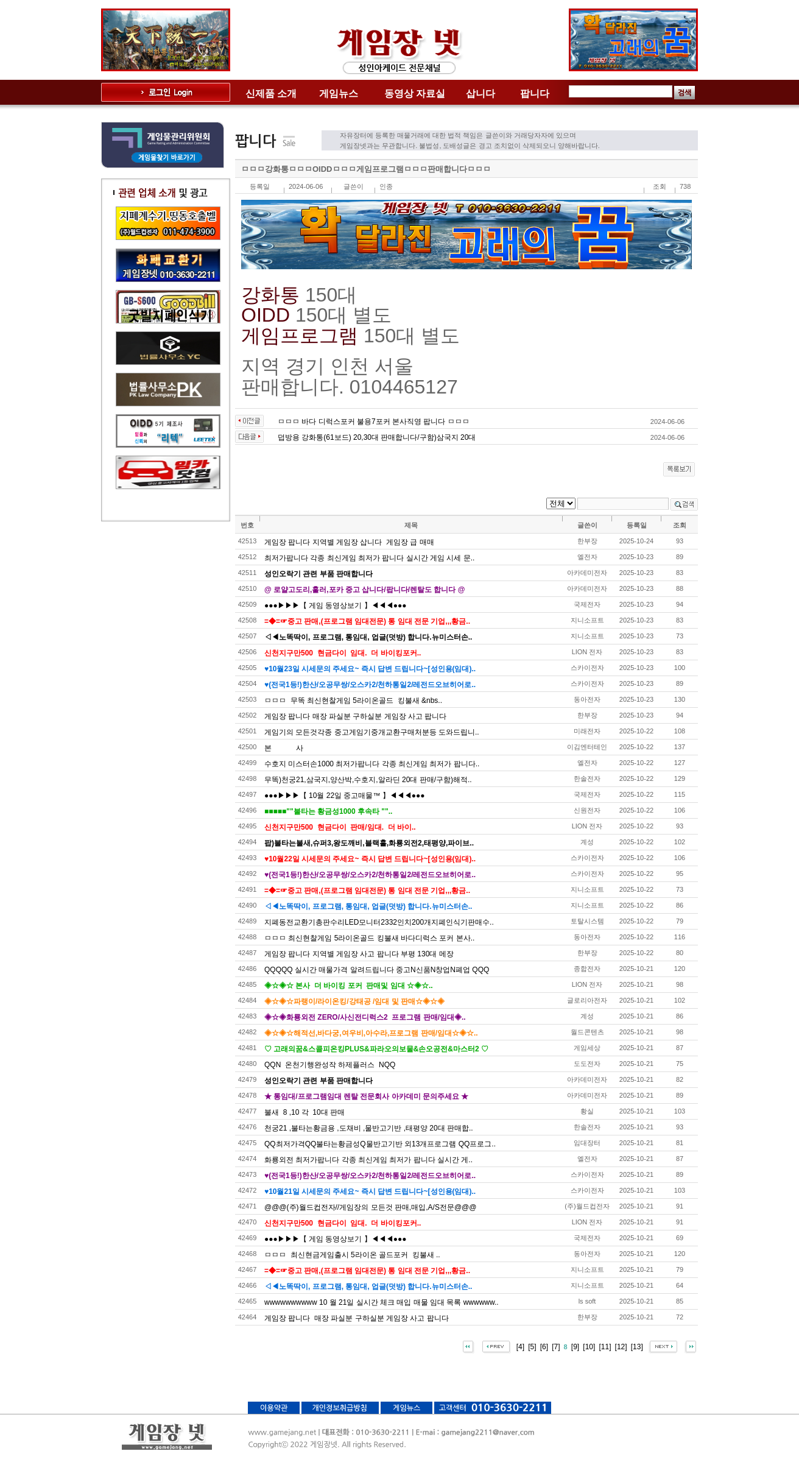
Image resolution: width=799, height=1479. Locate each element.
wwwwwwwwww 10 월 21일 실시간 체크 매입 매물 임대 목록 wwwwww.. (381, 1302)
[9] (575, 1347)
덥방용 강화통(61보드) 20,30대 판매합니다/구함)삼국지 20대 (377, 437)
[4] (520, 1347)
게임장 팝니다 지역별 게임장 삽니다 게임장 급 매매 (349, 542)
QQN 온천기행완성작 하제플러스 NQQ (329, 1065)
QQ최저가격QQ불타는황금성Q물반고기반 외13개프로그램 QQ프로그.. (380, 1144)
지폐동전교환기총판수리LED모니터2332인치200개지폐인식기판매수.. (379, 922)
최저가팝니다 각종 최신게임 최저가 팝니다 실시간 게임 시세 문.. (369, 558)
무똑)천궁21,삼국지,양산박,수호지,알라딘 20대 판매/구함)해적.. (368, 779)
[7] (556, 1347)
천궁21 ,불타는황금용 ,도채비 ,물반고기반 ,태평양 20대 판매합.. (368, 1128)
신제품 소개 (271, 93)
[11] (605, 1347)
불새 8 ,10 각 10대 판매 (304, 1112)
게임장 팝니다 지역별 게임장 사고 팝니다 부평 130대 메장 (359, 954)
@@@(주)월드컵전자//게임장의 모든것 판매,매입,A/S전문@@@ (370, 1207)
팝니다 (534, 93)
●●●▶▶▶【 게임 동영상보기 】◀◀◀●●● (335, 605)
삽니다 (480, 93)
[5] (532, 1347)
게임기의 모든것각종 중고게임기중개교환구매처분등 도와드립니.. (371, 732)
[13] (637, 1347)
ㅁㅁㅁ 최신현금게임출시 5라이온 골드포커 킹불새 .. (352, 1255)
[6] (544, 1347)
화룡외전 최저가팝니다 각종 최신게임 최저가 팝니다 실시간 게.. (368, 1160)
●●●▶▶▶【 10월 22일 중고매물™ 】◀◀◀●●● (344, 795)
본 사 (283, 748)
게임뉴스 (338, 93)
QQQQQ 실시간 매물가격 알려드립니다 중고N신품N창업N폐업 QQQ (376, 969)
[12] (621, 1347)
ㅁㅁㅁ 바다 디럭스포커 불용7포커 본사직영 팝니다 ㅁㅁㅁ (374, 421)
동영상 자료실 (414, 93)
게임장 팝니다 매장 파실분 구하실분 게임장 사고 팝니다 (355, 716)
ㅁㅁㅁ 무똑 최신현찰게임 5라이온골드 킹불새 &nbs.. (353, 700)
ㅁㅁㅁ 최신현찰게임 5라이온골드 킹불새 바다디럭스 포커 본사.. (369, 938)
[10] (589, 1347)
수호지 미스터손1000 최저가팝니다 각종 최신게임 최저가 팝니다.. (371, 764)
